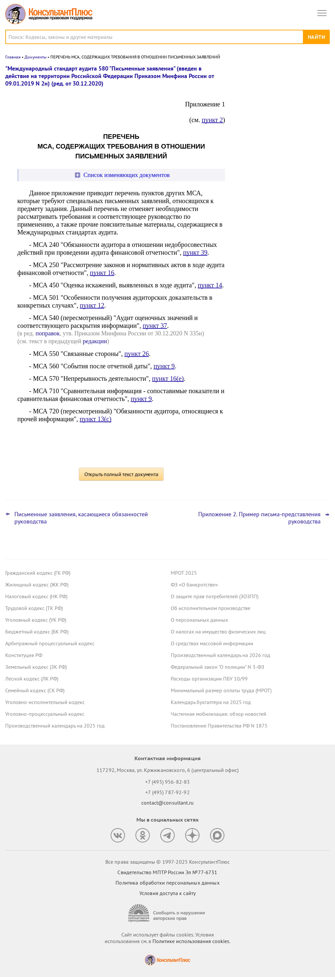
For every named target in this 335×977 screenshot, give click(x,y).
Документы (35, 57)
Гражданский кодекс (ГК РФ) (37, 572)
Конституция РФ (23, 655)
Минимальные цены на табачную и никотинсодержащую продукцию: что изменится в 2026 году (279, 137)
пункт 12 (92, 305)
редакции (95, 341)
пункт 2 (212, 119)
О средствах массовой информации (212, 643)
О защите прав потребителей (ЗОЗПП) (214, 596)
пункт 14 (210, 285)
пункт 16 (102, 272)
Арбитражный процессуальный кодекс (50, 643)
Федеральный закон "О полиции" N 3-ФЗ (217, 667)
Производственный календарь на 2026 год (220, 655)
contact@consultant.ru (167, 802)
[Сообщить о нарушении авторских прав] (167, 913)
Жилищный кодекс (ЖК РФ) (36, 584)
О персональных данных (199, 620)
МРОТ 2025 (184, 572)
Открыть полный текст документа (121, 474)
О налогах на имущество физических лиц (218, 631)
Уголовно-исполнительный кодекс (45, 702)
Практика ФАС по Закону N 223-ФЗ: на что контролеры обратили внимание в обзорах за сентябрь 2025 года (280, 102)
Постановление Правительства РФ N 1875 (219, 725)
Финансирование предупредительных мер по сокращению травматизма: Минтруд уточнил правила (280, 173)
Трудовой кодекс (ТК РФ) (34, 608)
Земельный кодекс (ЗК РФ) (36, 667)
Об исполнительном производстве (210, 608)
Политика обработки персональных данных (167, 882)
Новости (261, 72)
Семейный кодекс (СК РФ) (34, 690)
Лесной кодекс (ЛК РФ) (31, 678)
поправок (48, 333)
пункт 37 (155, 325)
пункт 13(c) (96, 419)
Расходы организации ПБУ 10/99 (209, 678)
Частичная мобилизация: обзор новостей (218, 714)
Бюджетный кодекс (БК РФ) (36, 631)
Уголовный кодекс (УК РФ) (35, 620)
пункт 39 (195, 252)
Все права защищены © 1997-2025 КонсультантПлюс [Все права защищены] (167, 861)
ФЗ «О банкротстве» (194, 584)
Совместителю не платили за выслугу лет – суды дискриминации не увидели (281, 205)
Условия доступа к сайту (167, 893)
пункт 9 (164, 366)
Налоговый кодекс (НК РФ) (36, 596)
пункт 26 (136, 353)
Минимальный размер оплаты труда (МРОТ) (221, 690)
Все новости (251, 223)
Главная (13, 57)
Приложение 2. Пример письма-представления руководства (259, 518)
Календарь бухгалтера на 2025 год (211, 702)
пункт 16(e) (168, 378)
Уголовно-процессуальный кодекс (44, 714)
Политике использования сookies (190, 941)
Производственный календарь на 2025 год (55, 725)
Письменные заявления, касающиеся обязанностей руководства (81, 518)
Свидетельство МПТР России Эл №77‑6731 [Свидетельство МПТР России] (167, 872)
